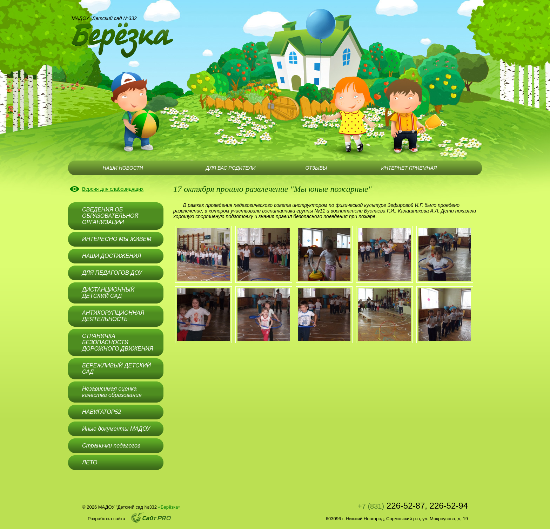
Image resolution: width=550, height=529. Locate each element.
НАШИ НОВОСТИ (122, 168)
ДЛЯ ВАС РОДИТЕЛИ (230, 168)
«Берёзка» (169, 507)
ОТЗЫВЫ (316, 168)
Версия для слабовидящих (112, 189)
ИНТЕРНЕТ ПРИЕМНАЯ (409, 168)
